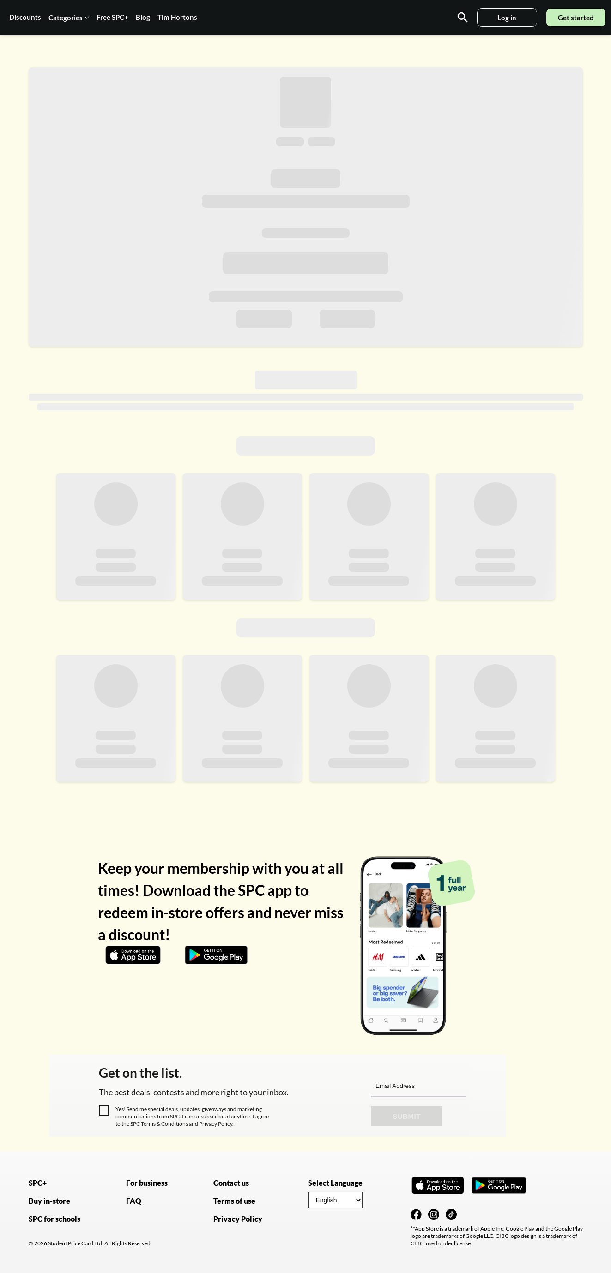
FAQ (133, 1200)
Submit (407, 1116)
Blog (143, 17)
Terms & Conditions (164, 1123)
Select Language (335, 1182)
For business (147, 1182)
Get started (576, 17)
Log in (506, 17)
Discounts (25, 17)
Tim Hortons (177, 17)
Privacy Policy (215, 1123)
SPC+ (38, 1182)
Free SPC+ (112, 17)
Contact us (231, 1182)
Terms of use (234, 1200)
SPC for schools (54, 1218)
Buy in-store (49, 1200)
